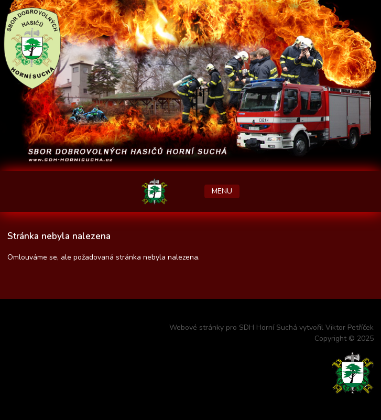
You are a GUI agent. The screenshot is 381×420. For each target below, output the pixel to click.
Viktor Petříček (349, 327)
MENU (222, 191)
